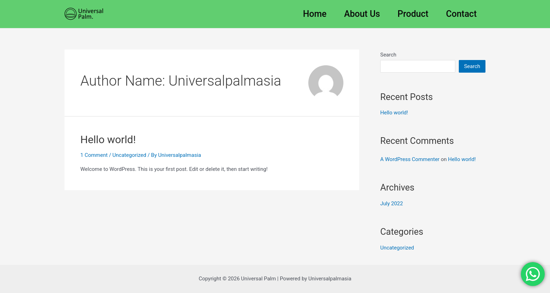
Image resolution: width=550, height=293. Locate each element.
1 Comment (94, 155)
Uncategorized (129, 155)
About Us (362, 14)
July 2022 (391, 203)
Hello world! (108, 139)
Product (412, 14)
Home (315, 14)
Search (388, 55)
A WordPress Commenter (410, 159)
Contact (461, 14)
